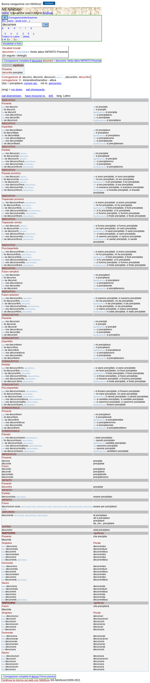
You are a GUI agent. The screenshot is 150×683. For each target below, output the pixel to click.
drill (51, 95)
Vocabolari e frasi (12, 43)
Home (5, 12)
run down (16, 89)
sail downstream (11, 95)
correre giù (30, 83)
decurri (35, 676)
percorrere (55, 83)
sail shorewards (35, 89)
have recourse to (35, 95)
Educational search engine (26, 12)
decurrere (37, 60)
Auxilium (47, 12)
